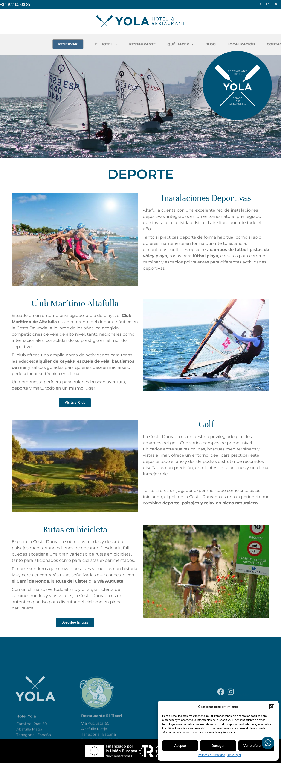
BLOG (265, 44)
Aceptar (180, 746)
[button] (271, 706)
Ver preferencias (256, 746)
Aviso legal (234, 755)
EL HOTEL (160, 44)
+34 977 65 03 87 (15, 4)
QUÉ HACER (235, 44)
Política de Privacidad (211, 755)
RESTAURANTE (196, 44)
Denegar (218, 746)
